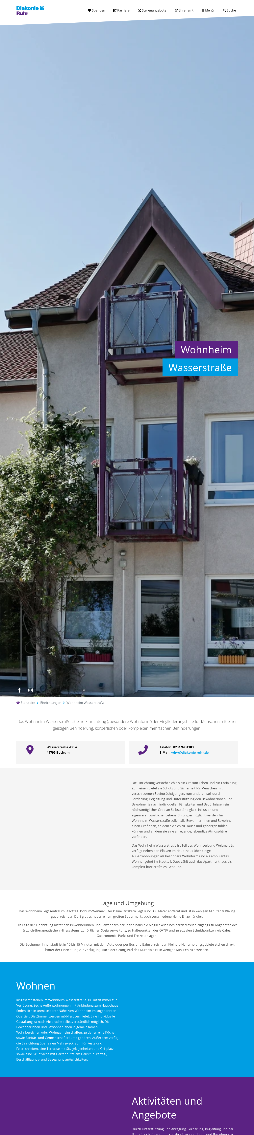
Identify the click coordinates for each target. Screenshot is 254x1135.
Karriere (123, 10)
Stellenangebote (153, 10)
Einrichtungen (50, 702)
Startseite (25, 702)
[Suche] (229, 10)
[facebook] (19, 690)
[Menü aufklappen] (207, 10)
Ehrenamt (185, 10)
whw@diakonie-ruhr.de (190, 752)
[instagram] (30, 690)
